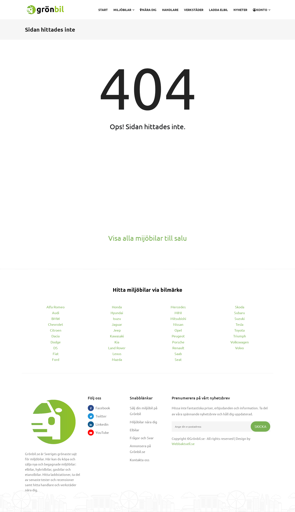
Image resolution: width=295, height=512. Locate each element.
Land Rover (116, 348)
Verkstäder (193, 10)
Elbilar (134, 430)
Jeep (117, 330)
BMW (55, 318)
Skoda (239, 307)
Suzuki (240, 318)
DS (55, 348)
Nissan (178, 324)
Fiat (56, 353)
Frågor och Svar (142, 438)
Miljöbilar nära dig (143, 422)
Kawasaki (117, 336)
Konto (261, 10)
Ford (55, 359)
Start (103, 10)
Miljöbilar (123, 10)
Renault (178, 348)
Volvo (239, 348)
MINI (178, 312)
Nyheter (240, 10)
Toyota (239, 330)
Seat (178, 359)
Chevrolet (55, 324)
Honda (117, 307)
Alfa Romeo (55, 307)
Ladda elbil (218, 10)
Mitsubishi (178, 318)
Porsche (178, 342)
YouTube (99, 432)
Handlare (170, 10)
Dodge (56, 342)
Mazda (117, 359)
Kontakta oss (139, 460)
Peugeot (178, 336)
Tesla (239, 324)
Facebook (99, 408)
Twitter (99, 416)
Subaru (239, 312)
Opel (178, 330)
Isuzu (117, 318)
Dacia (55, 336)
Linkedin (99, 424)
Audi (55, 312)
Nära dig (148, 10)
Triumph (239, 336)
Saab (178, 353)
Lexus (117, 353)
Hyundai (117, 312)
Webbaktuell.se (183, 444)
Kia (116, 342)
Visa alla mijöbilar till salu (147, 238)
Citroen (55, 330)
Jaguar (117, 324)
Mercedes (178, 307)
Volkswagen (239, 342)
